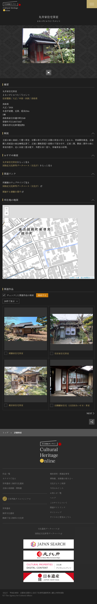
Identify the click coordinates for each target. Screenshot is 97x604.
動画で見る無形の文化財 (13, 517)
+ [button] (7, 209)
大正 (15, 98)
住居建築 (7, 98)
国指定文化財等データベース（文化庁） (21, 165)
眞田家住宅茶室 (16, 405)
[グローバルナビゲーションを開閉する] (92, 4)
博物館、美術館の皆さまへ (61, 478)
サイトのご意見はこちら (60, 517)
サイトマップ (56, 512)
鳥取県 (34, 98)
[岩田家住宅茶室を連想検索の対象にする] (51, 353)
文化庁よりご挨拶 (57, 483)
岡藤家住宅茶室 (16, 353)
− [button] (7, 213)
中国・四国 (24, 98)
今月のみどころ (56, 488)
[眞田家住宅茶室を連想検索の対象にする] (5, 405)
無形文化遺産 (8, 513)
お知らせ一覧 (56, 493)
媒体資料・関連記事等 (59, 473)
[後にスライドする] (90, 413)
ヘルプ (53, 497)
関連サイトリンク (57, 507)
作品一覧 (6, 473)
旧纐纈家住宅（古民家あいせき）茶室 (72, 405)
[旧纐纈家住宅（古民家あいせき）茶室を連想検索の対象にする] (51, 405)
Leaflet (72, 278)
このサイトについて (58, 502)
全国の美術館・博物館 (12, 488)
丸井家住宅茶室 (10, 162)
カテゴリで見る (9, 478)
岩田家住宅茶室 (62, 353)
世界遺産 (6, 508)
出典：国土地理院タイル (85, 278)
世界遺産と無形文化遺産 (13, 483)
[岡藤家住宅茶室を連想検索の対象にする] (5, 353)
